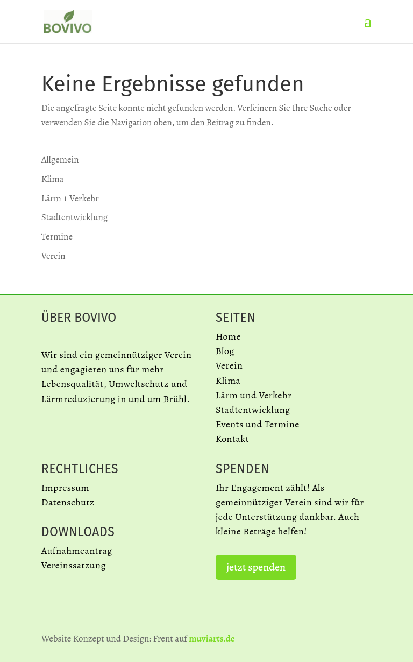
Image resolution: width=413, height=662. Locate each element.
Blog (225, 350)
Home (228, 336)
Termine (57, 236)
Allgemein (60, 159)
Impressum (65, 487)
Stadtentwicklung (74, 217)
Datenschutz (68, 502)
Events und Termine (258, 424)
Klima (52, 179)
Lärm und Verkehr (254, 395)
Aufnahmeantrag (76, 550)
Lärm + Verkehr (70, 198)
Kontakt (232, 438)
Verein (53, 256)
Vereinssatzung (73, 565)
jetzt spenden (256, 567)
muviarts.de (211, 638)
